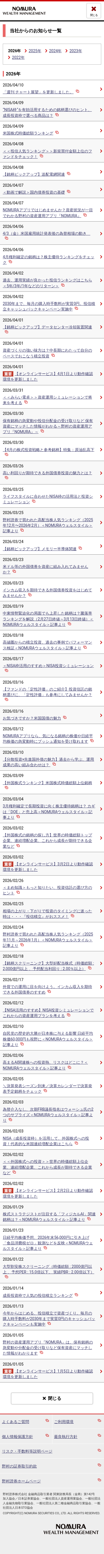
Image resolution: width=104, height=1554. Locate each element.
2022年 (18, 57)
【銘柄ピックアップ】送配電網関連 (37, 174)
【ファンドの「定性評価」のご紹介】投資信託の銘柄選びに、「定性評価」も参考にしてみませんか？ (47, 694)
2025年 (35, 51)
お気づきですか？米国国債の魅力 (35, 718)
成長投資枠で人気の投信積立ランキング (41, 1295)
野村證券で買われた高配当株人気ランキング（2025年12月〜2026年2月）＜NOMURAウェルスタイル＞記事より (48, 525)
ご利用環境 (63, 1421)
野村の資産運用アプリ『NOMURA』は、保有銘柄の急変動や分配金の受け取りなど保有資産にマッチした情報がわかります (48, 1347)
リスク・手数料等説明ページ (27, 1451)
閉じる (94, 15)
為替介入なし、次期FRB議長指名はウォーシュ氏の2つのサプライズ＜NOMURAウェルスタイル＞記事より (48, 1115)
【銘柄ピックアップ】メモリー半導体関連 (43, 549)
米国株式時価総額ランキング (31, 133)
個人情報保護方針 (17, 1436)
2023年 (75, 51)
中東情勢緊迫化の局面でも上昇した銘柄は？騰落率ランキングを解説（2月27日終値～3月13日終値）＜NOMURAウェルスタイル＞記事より (48, 618)
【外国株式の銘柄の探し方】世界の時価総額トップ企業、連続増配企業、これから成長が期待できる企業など (47, 840)
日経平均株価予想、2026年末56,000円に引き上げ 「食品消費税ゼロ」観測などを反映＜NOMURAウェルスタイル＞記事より (48, 1243)
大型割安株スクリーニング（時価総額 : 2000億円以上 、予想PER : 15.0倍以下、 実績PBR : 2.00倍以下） (48, 1272)
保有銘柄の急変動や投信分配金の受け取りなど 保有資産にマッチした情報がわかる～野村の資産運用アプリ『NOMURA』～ (48, 426)
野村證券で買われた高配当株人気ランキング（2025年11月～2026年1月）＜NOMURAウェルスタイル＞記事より (48, 939)
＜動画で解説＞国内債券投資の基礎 (37, 192)
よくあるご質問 (15, 1421)
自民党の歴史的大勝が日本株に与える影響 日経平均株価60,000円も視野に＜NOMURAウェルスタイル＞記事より (48, 1039)
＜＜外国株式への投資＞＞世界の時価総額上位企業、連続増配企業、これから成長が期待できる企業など (47, 1167)
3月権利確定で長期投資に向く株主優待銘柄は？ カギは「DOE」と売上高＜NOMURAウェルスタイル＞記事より (49, 811)
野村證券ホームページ (21, 1481)
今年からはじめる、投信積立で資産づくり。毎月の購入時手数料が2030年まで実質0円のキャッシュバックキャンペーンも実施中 (49, 1318)
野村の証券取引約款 (19, 1466)
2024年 (55, 51)
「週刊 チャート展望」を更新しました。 (41, 92)
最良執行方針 (65, 1436)
